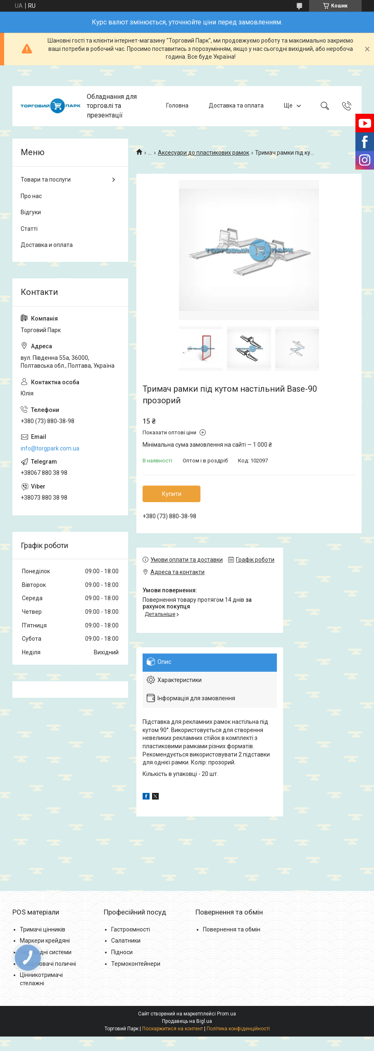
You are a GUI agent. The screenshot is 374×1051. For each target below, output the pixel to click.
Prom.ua (226, 1014)
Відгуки (31, 212)
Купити (171, 494)
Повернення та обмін (231, 929)
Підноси (122, 952)
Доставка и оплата (47, 245)
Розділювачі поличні (48, 963)
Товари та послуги (46, 179)
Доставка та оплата (236, 106)
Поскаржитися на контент (172, 1029)
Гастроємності (130, 929)
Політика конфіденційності (238, 1029)
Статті (29, 228)
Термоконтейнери (135, 963)
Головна (177, 106)
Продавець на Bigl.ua (187, 1021)
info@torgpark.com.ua (50, 448)
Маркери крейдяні (45, 940)
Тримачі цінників (42, 929)
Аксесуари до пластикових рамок (203, 152)
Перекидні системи (45, 952)
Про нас (31, 196)
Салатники (126, 940)
